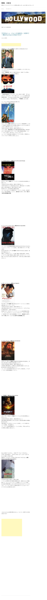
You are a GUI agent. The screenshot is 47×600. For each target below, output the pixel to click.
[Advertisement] (11, 44)
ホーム (2, 8)
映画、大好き (6, 3)
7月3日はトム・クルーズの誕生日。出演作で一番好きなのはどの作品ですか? (15, 34)
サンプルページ (8, 8)
